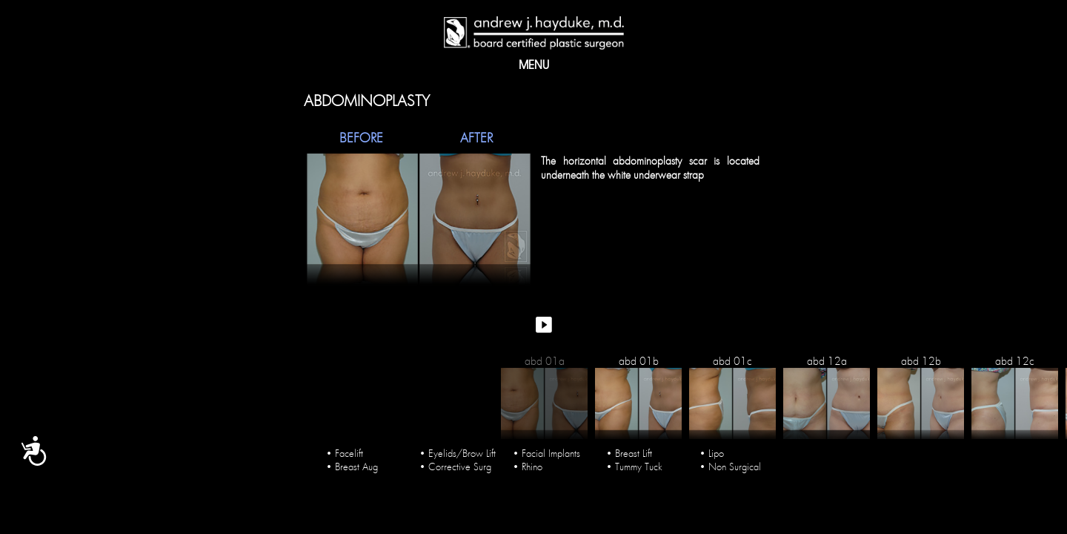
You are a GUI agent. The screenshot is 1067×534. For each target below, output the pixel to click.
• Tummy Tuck (634, 462)
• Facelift (344, 448)
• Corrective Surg (455, 462)
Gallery (434, 67)
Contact (683, 67)
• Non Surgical (730, 462)
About (377, 67)
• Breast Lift (629, 448)
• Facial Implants (546, 448)
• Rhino (527, 462)
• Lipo (711, 448)
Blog (624, 67)
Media (491, 67)
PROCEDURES (559, 67)
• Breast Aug (352, 462)
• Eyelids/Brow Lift (457, 448)
